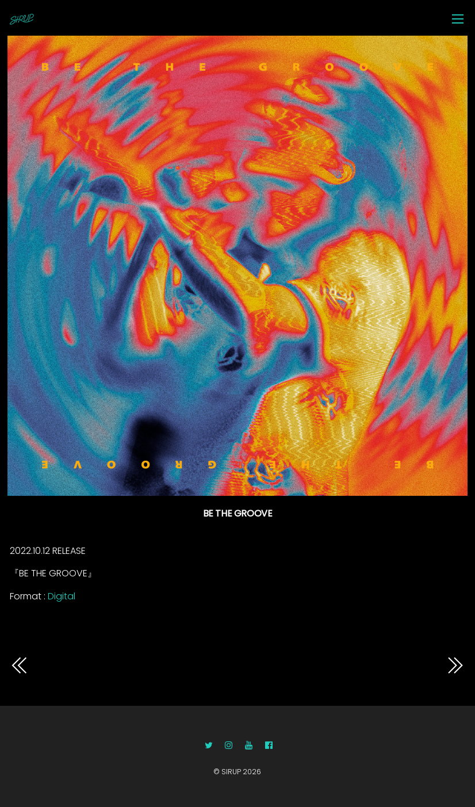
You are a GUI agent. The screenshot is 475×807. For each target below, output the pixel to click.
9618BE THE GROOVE (90, 665)
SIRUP (231, 772)
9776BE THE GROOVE (383, 665)
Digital (61, 596)
